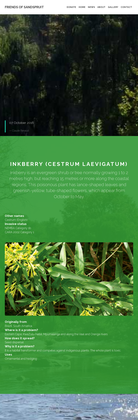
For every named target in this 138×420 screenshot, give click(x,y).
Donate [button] (14, 79)
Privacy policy (47, 409)
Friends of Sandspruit (24, 7)
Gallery (113, 7)
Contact (126, 7)
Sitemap (65, 409)
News (91, 7)
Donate (71, 7)
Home (82, 7)
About (101, 7)
